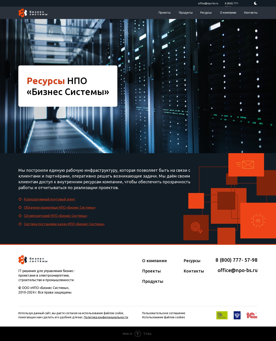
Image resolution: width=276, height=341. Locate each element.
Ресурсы (206, 12)
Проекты (165, 12)
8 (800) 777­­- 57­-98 (237, 260)
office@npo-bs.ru (208, 3)
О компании (228, 12)
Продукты (186, 12)
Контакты (250, 12)
